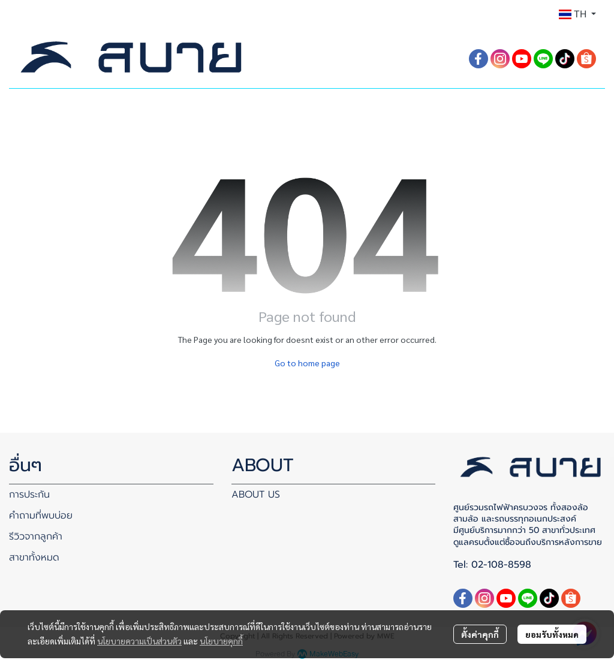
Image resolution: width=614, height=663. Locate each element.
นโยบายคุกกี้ (221, 640)
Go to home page (307, 362)
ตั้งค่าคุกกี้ (480, 634)
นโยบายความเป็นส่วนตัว (139, 640)
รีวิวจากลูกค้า (35, 536)
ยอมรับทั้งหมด (552, 634)
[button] (577, 14)
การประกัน (29, 494)
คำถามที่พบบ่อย (41, 515)
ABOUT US (255, 494)
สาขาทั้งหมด (34, 557)
